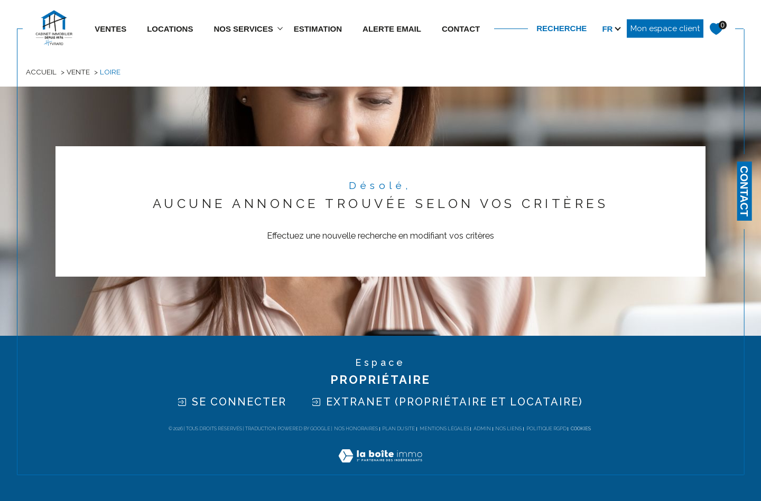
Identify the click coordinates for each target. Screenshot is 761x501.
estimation (318, 28)
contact (461, 28)
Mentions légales (444, 428)
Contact (744, 191)
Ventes (110, 28)
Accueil (41, 72)
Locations (170, 28)
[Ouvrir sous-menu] (280, 28)
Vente (78, 72)
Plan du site (398, 428)
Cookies (581, 428)
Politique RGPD (546, 428)
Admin (482, 428)
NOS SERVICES (243, 28)
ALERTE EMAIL (392, 28)
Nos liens (508, 428)
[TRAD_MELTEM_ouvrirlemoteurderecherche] (572, 28)
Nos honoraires (356, 428)
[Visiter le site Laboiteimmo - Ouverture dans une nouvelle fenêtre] (380, 468)
